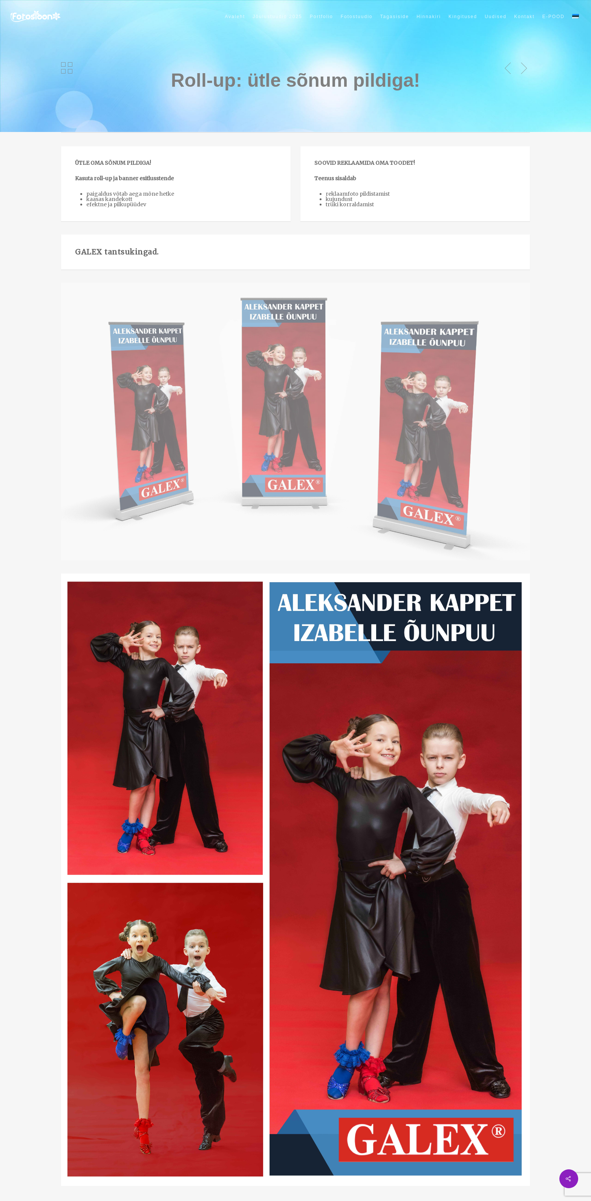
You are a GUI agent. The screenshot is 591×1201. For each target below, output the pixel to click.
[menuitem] (575, 16)
